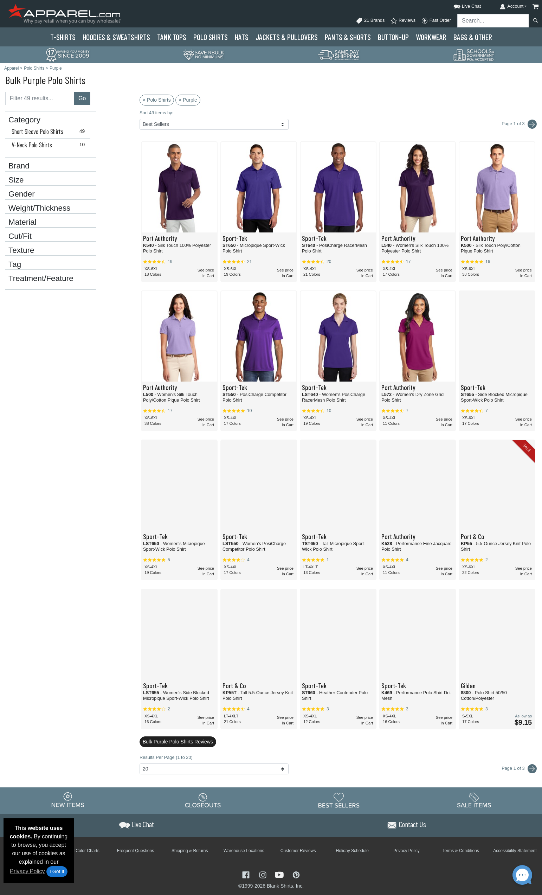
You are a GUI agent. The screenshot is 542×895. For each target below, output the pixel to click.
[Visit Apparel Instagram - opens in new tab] (263, 874)
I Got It (57, 871)
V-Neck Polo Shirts (50, 145)
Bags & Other (472, 36)
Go (82, 98)
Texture (21, 250)
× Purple (188, 100)
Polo (210, 36)
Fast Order (436, 20)
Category (24, 120)
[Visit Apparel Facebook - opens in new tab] (246, 874)
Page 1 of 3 (519, 768)
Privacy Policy (27, 871)
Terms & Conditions (461, 850)
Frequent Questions (135, 850)
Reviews (402, 20)
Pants (348, 36)
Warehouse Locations (244, 850)
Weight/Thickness (39, 208)
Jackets (287, 36)
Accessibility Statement (514, 850)
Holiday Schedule (352, 850)
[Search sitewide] (493, 20)
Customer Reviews (298, 850)
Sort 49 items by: (156, 112)
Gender (21, 194)
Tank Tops (171, 36)
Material (22, 222)
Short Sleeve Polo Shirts (50, 131)
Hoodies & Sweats (116, 36)
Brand (19, 166)
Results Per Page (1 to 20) (166, 757)
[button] (461, 5)
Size (16, 180)
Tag (14, 264)
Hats (242, 36)
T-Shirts (63, 36)
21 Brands (370, 20)
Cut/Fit (20, 236)
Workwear (431, 36)
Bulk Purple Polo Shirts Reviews (178, 741)
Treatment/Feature (40, 278)
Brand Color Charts (81, 850)
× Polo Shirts (157, 100)
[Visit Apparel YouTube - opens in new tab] (280, 874)
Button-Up (393, 36)
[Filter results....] (39, 98)
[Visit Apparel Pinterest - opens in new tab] (296, 874)
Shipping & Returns (190, 850)
